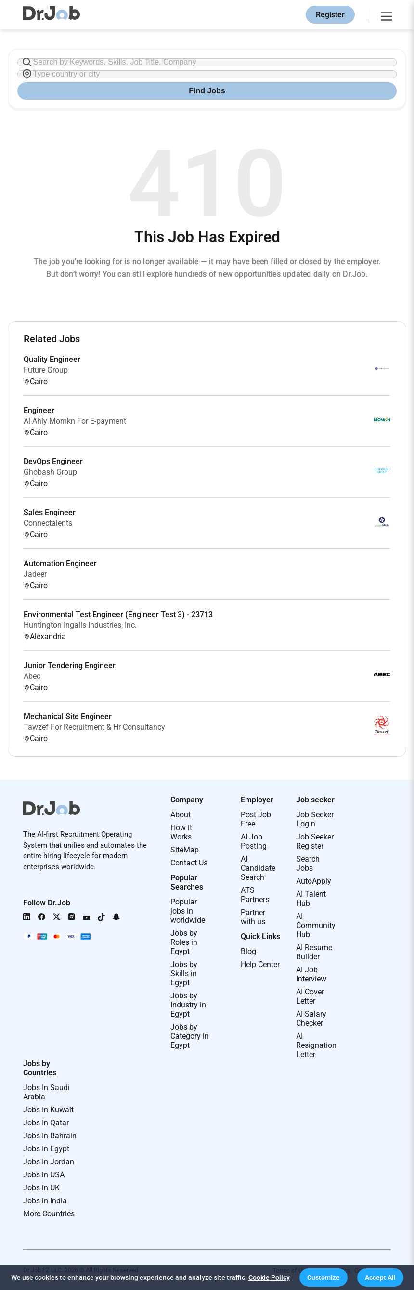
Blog (248, 951)
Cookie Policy (269, 1277)
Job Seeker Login (315, 819)
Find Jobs (207, 91)
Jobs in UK (41, 1187)
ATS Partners (255, 895)
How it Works (181, 832)
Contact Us (188, 862)
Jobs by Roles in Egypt (183, 942)
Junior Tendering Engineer (70, 665)
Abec (32, 676)
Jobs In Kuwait (48, 1109)
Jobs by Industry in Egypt (188, 1005)
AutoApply (313, 881)
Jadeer (35, 574)
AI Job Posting (254, 841)
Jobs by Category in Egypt (189, 1036)
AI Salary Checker (311, 1018)
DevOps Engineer (53, 461)
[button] (323, 1277)
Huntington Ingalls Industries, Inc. (80, 625)
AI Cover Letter (310, 996)
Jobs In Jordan (48, 1161)
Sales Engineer (50, 512)
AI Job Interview (311, 974)
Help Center (260, 964)
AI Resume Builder (314, 952)
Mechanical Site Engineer (68, 716)
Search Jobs (308, 863)
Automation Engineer (60, 563)
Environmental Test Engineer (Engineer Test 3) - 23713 (118, 614)
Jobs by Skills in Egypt (183, 973)
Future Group (46, 369)
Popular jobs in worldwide (187, 911)
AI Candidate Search (258, 868)
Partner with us (253, 917)
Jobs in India (45, 1200)
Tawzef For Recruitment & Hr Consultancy (94, 727)
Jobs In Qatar (46, 1122)
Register (330, 14)
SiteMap (184, 849)
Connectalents (48, 523)
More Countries (49, 1213)
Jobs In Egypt (46, 1148)
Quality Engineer (52, 359)
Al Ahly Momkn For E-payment (75, 421)
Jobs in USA (44, 1174)
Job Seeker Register (315, 841)
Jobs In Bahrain (50, 1135)
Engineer (39, 410)
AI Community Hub (316, 925)
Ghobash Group (50, 472)
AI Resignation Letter (316, 1045)
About (180, 814)
